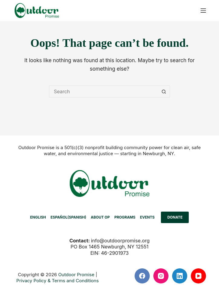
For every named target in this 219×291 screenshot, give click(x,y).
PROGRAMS (125, 217)
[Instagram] (160, 275)
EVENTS (147, 217)
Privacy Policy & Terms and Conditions (57, 280)
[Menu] (203, 10)
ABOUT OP (100, 217)
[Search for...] (103, 91)
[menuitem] (38, 217)
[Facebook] (142, 275)
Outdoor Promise (76, 274)
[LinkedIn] (179, 275)
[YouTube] (198, 275)
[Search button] (164, 91)
